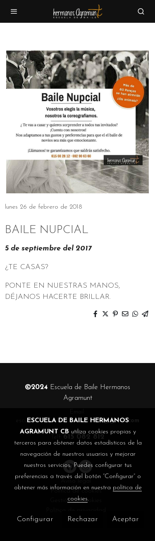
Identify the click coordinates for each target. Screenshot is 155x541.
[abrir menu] (14, 11)
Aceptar (125, 519)
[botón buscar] (141, 11)
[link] (78, 11)
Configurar (35, 519)
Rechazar (82, 519)
